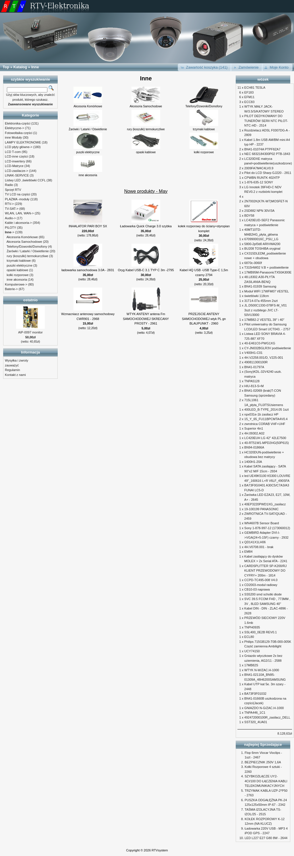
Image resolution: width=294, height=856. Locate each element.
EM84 (248, 551)
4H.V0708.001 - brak (259, 547)
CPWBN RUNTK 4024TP (262, 177)
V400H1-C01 (253, 352)
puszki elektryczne (19, 265)
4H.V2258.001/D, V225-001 (263, 357)
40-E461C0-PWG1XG (259, 343)
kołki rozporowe (17, 275)
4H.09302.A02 (254, 433)
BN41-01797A (254, 367)
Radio (9, 185)
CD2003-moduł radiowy (260, 585)
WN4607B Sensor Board (261, 523)
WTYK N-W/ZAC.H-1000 (261, 670)
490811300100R (256, 362)
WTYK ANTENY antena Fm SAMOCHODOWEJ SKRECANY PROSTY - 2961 (146, 318)
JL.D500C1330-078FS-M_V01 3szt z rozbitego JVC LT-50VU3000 (265, 310)
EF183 (249, 92)
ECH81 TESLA (254, 87)
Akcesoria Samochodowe (24, 241)
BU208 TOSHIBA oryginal (262, 248)
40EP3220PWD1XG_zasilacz (265, 504)
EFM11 (249, 97)
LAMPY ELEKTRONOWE (23, 142)
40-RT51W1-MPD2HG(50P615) (266, 443)
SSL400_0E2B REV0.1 (260, 632)
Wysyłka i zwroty (16, 360)
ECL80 (249, 636)
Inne (35, 67)
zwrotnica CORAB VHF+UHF (264, 424)
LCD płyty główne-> (18, 147)
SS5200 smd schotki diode (263, 594)
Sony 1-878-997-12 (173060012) (267, 528)
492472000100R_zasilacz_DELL (267, 717)
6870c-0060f (253, 263)
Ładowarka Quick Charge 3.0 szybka (146, 226)
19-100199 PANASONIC (261, 509)
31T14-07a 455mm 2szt (261, 300)
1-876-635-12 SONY (258, 182)
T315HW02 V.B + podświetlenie (266, 267)
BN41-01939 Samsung (260, 286)
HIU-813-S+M (254, 386)
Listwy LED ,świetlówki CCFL (25, 180)
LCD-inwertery (15, 161)
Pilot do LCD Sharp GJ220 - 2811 (267, 172)
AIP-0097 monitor (30, 332)
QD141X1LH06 (255, 542)
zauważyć (12, 365)
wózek (262, 79)
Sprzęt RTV (13, 189)
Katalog (20, 67)
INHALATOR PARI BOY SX (88, 226)
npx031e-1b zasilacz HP (261, 414)
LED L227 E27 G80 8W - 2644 (266, 838)
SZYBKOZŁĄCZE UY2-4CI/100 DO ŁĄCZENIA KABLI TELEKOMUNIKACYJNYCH (266, 781)
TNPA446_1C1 (254, 712)
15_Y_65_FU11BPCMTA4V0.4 (266, 419)
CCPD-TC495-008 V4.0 (261, 580)
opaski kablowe (17, 270)
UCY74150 (252, 651)
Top (6, 67)
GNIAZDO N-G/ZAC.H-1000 (264, 708)
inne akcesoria (17, 279)
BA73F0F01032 (255, 693)
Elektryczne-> (14, 128)
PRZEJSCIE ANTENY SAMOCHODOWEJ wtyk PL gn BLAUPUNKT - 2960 (204, 318)
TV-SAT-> (11, 208)
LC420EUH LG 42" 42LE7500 (265, 438)
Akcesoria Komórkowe (22, 237)
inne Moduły (13, 137)
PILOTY (10, 227)
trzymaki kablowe (19, 260)
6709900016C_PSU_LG (261, 239)
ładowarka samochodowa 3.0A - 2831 (87, 270)
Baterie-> (11, 289)
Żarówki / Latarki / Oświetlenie (28, 251)
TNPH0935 (252, 627)
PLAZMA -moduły (17, 199)
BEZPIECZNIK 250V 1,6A (263, 762)
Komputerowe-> (16, 284)
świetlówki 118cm (256, 296)
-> (9, 232)
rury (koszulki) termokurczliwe (27, 256)
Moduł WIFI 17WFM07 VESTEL (266, 291)
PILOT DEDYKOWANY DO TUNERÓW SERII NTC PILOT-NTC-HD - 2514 (266, 120)
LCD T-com (13, 152)
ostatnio (30, 300)
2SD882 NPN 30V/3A (259, 210)
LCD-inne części (16, 156)
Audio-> (10, 218)
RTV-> (9, 203)
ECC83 (249, 102)
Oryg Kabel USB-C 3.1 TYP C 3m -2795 (146, 270)
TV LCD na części (17, 194)
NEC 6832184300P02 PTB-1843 (267, 154)
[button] (204, 67)
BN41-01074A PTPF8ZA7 (262, 149)
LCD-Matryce (14, 166)
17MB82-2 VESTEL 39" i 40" (264, 319)
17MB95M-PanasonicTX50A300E (267, 272)
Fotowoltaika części (18, 133)
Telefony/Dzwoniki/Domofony (27, 246)
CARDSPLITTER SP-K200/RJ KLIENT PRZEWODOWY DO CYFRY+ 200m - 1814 (265, 570)
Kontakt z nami (15, 374)
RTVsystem (160, 850)
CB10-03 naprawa (257, 589)
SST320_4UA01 (255, 722)
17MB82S (251, 665)
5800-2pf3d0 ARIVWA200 (262, 244)
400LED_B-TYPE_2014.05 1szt (266, 409)
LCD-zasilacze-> (16, 170)
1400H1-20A (253, 461)
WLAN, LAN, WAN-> (19, 213)
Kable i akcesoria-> (18, 222)
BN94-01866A (254, 447)
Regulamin (12, 370)
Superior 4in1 (253, 428)
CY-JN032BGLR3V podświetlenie (267, 348)
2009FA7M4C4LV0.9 (258, 168)
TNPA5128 (252, 381)
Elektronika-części (17, 123)
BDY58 (249, 215)
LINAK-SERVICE (17, 175)
